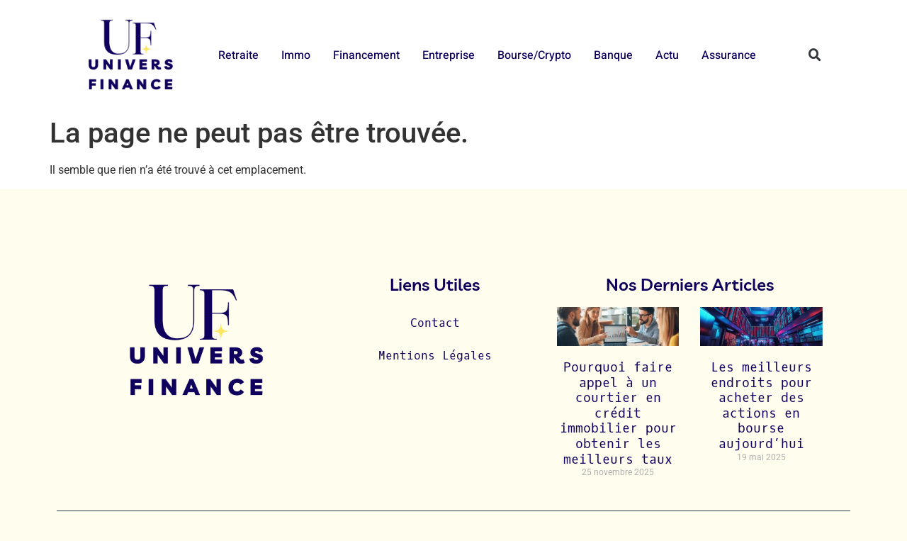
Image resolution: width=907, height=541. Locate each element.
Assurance (729, 55)
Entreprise (448, 55)
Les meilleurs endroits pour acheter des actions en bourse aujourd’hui (761, 405)
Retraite (238, 55)
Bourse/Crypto (534, 55)
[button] (815, 55)
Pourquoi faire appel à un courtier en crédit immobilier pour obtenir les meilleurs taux (618, 413)
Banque (613, 55)
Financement (366, 55)
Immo (295, 55)
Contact (435, 323)
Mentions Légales (435, 355)
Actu (667, 55)
